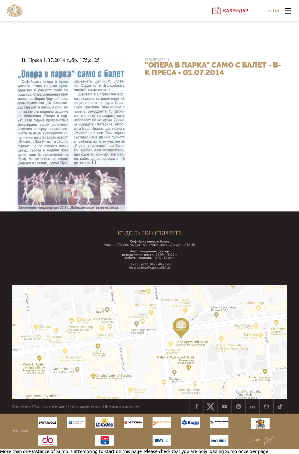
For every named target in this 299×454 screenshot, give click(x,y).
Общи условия (21, 406)
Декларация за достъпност (123, 406)
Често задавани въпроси (86, 406)
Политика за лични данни (50, 406)
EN (277, 10)
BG (270, 10)
